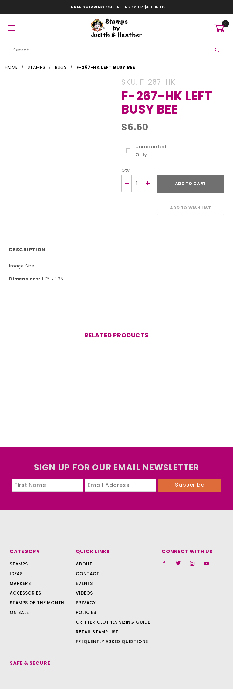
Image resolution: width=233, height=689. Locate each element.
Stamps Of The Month (36, 592)
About (83, 553)
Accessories (25, 582)
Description (26, 247)
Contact (86, 563)
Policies (86, 602)
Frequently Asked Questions (111, 631)
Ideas (16, 563)
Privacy (85, 592)
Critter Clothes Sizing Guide (111, 611)
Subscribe (190, 474)
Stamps (19, 553)
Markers (20, 573)
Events (84, 573)
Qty (124, 170)
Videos (84, 582)
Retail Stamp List (97, 621)
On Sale (19, 602)
